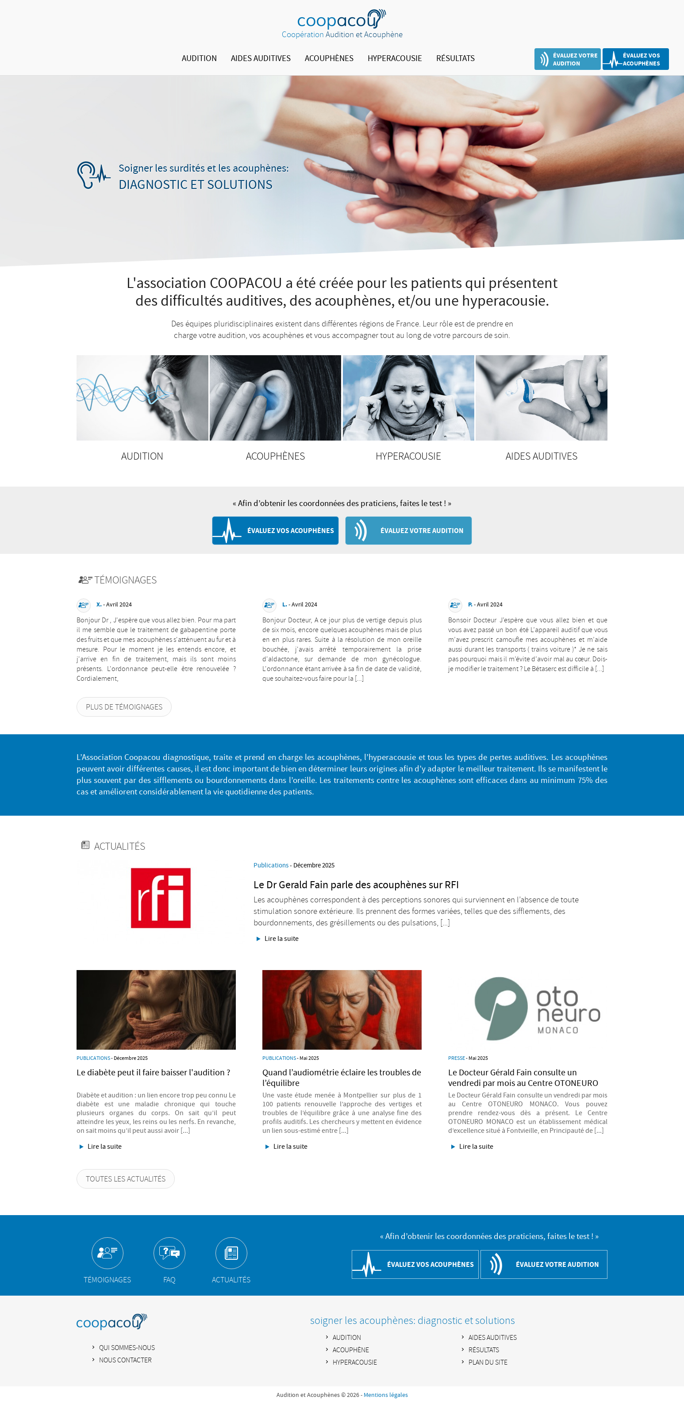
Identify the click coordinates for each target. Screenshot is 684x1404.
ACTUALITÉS (231, 1280)
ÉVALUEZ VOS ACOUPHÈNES (641, 59)
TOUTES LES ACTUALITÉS (125, 1179)
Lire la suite (282, 938)
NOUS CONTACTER (125, 1360)
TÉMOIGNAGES (107, 1280)
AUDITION (199, 58)
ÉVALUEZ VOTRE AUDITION (575, 59)
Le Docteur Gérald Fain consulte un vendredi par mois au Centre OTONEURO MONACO (523, 1083)
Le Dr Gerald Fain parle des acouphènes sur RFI (356, 885)
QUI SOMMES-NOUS (127, 1348)
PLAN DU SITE (488, 1362)
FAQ (169, 1280)
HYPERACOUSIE (395, 58)
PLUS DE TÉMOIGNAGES (124, 707)
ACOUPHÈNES (329, 58)
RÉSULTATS (455, 58)
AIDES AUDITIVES (261, 58)
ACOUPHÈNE (351, 1350)
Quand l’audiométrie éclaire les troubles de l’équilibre (341, 1078)
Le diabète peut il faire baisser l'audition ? (154, 1072)
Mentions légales (386, 1395)
